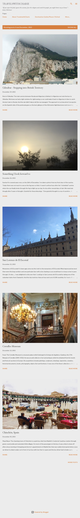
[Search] (71, 4)
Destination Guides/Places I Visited (47, 17)
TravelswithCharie (15, 3)
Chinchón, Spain (10, 432)
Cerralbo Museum (11, 346)
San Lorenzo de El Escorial (15, 260)
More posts (73, 462)
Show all (72, 27)
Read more (73, 110)
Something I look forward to (16, 173)
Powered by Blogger (40, 512)
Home (4, 17)
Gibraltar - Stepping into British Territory (22, 87)
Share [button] (4, 110)
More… (67, 17)
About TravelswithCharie (21, 17)
